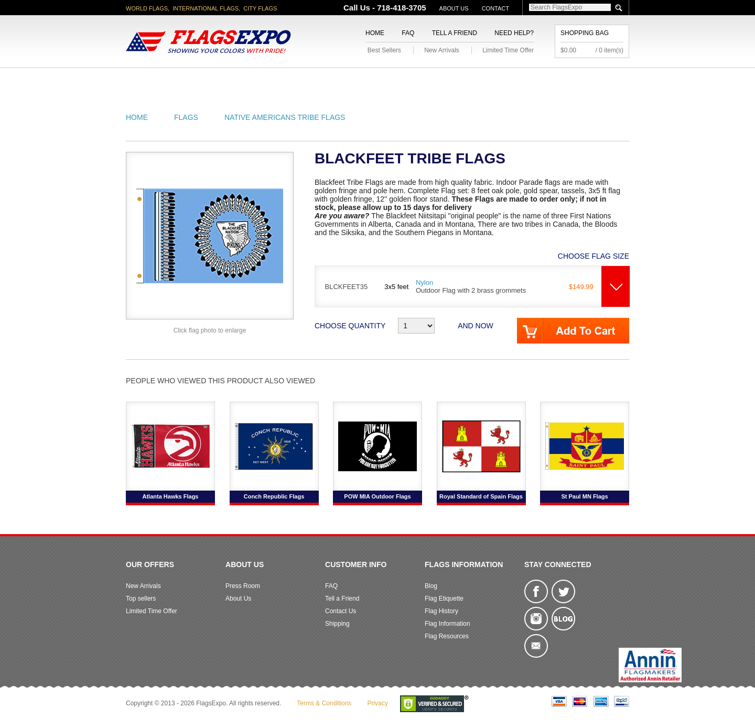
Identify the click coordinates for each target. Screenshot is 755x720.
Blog (431, 586)
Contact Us (340, 611)
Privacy (377, 703)
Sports (488, 80)
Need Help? (514, 33)
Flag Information (447, 623)
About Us (454, 8)
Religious (371, 80)
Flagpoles (432, 80)
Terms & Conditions (324, 703)
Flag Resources (447, 636)
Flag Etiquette (444, 598)
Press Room (242, 586)
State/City (214, 80)
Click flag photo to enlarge (210, 330)
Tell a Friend (454, 33)
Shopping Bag (584, 33)
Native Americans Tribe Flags (285, 117)
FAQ (408, 33)
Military (316, 80)
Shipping (337, 623)
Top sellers (141, 598)
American (155, 80)
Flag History (441, 611)
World (267, 80)
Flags (534, 80)
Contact (495, 8)
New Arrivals (441, 50)
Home (374, 33)
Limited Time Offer (508, 50)
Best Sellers (384, 50)
